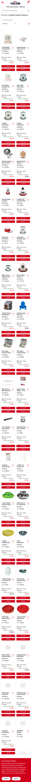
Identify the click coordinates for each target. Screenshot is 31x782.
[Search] (29, 10)
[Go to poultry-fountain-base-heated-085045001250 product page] (8, 166)
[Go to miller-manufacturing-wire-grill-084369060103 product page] (8, 394)
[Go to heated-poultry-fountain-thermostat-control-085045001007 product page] (8, 204)
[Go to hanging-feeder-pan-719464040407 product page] (23, 660)
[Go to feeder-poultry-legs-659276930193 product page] (23, 318)
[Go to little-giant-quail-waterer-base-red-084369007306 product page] (8, 622)
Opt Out (16, 778)
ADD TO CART (8, 66)
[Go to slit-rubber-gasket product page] (23, 736)
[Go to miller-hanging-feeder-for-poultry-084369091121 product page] (8, 280)
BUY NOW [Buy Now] (8, 69)
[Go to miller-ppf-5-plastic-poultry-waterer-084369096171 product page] (8, 660)
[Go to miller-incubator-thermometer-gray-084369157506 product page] (8, 470)
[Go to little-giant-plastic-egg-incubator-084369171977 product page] (8, 90)
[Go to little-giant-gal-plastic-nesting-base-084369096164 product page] (23, 204)
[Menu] (2, 2)
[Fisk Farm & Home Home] (15, 3)
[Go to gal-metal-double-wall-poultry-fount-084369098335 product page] (23, 128)
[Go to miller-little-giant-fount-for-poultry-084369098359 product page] (8, 128)
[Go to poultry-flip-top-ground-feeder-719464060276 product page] (23, 698)
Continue (6, 778)
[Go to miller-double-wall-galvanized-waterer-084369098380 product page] (23, 90)
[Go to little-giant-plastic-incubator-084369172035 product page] (23, 394)
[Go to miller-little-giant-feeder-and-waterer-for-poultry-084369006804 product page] (23, 470)
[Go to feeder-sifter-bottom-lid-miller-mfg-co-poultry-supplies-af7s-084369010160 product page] (8, 356)
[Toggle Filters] (29, 24)
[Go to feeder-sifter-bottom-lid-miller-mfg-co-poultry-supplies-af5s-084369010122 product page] (23, 356)
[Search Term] (15, 10)
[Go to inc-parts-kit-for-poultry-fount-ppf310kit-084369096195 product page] (23, 432)
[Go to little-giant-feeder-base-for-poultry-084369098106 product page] (23, 508)
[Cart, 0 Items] (28, 2)
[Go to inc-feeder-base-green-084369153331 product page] (8, 508)
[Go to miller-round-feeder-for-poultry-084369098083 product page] (23, 584)
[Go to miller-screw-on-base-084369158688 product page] (23, 622)
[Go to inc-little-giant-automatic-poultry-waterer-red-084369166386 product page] (8, 242)
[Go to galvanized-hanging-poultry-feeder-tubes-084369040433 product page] (23, 242)
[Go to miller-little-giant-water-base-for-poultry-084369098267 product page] (23, 546)
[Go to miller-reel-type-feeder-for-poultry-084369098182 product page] (8, 432)
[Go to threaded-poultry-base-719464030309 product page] (8, 736)
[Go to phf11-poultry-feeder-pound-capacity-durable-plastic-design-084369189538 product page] (23, 280)
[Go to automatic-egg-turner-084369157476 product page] (23, 53)
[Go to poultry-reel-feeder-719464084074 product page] (8, 698)
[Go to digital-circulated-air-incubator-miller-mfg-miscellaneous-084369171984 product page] (8, 53)
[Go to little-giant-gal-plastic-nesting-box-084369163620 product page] (8, 318)
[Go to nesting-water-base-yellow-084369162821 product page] (8, 546)
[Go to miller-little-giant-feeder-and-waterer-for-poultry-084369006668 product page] (8, 584)
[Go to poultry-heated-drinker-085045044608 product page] (23, 166)
